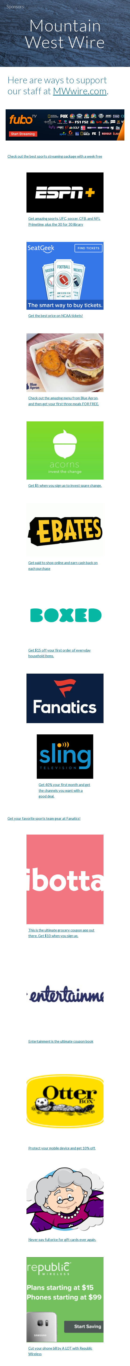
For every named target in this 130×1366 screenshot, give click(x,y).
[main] (65, 33)
